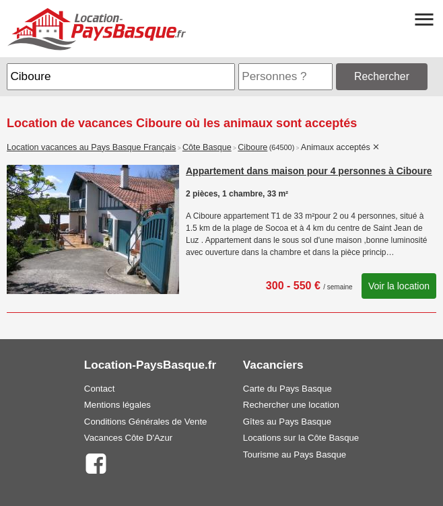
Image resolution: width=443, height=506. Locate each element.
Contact (99, 389)
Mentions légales (117, 405)
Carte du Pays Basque (287, 389)
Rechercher (381, 76)
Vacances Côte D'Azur (128, 438)
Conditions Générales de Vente (145, 422)
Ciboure (252, 147)
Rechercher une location (291, 405)
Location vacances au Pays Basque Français (91, 147)
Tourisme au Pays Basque (294, 454)
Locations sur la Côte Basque (301, 438)
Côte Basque (207, 147)
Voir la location (399, 286)
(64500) (282, 147)
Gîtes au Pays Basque (287, 422)
